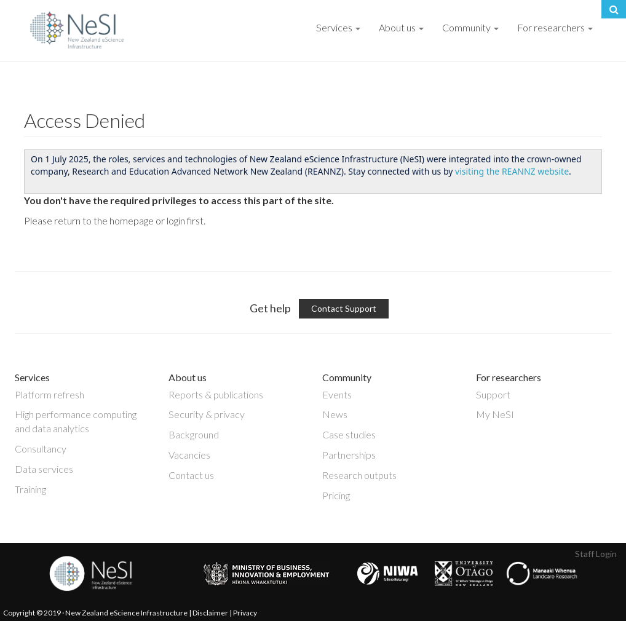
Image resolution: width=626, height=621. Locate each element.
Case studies (349, 434)
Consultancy (40, 448)
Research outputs (359, 475)
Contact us (191, 475)
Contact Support (343, 308)
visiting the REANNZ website (512, 171)
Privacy (245, 612)
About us (401, 27)
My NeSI (495, 414)
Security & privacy (206, 414)
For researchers (555, 27)
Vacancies (189, 455)
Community (470, 27)
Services (338, 27)
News (334, 414)
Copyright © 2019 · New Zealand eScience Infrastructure (95, 612)
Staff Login (596, 553)
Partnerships (349, 455)
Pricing (336, 495)
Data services (44, 469)
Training (30, 489)
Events (337, 394)
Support (493, 394)
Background (193, 434)
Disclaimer (210, 612)
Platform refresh (49, 394)
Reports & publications (215, 394)
